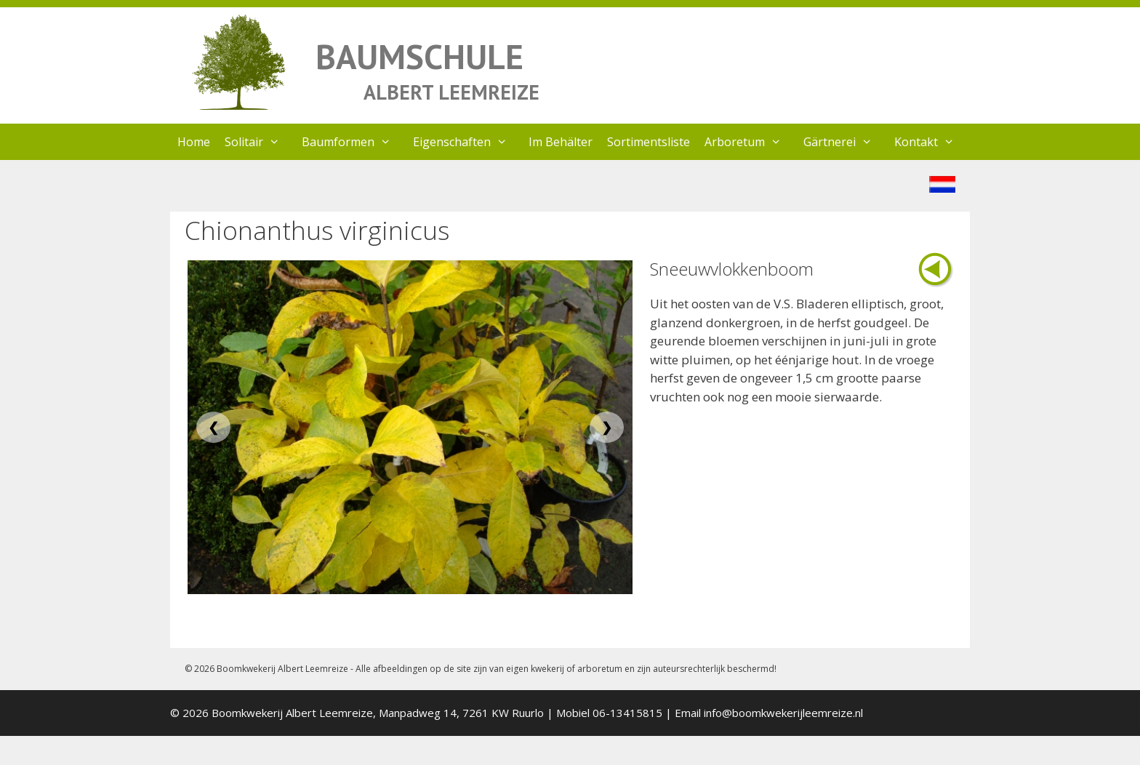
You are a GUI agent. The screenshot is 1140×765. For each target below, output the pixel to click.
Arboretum (750, 142)
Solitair (259, 142)
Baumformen (354, 142)
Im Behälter (561, 142)
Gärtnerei (845, 142)
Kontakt (931, 142)
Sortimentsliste (648, 142)
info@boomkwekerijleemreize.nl (783, 712)
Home (193, 142)
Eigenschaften (467, 142)
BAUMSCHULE (419, 56)
